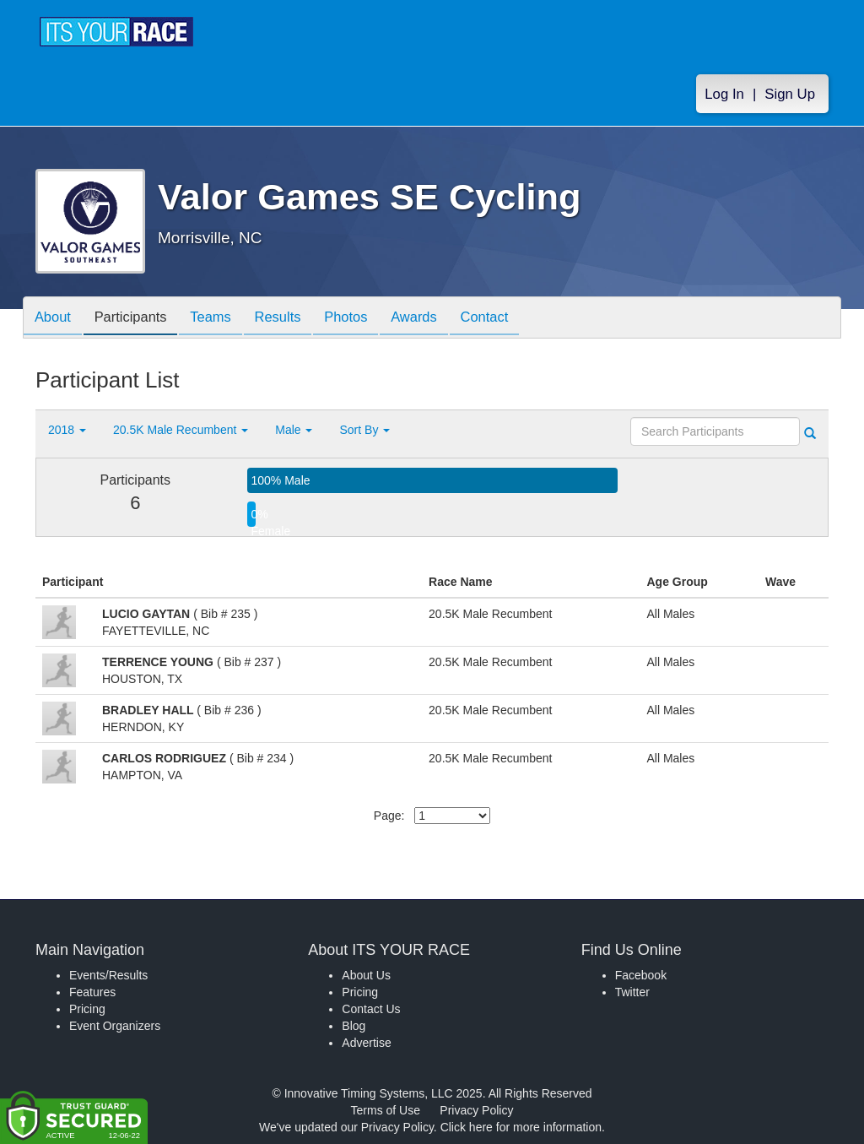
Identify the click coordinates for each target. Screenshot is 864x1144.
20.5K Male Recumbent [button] (180, 429)
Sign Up (789, 94)
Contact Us (371, 1009)
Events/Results (108, 975)
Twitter (632, 992)
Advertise (366, 1042)
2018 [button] (67, 429)
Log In (724, 94)
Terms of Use (385, 1110)
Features (92, 992)
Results (293, 319)
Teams (222, 319)
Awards (438, 319)
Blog (353, 1026)
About (54, 319)
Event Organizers (114, 1026)
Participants (137, 319)
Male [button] (293, 429)
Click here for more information (521, 1127)
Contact (513, 319)
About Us (366, 975)
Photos (366, 319)
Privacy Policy (476, 1110)
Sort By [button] (364, 429)
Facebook (641, 975)
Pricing (87, 1009)
